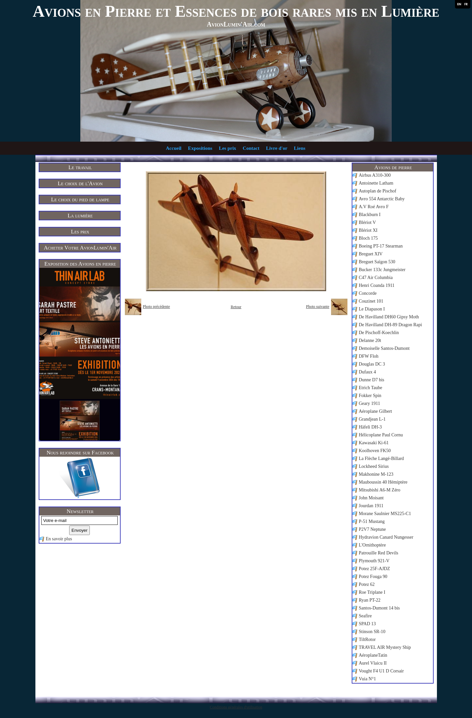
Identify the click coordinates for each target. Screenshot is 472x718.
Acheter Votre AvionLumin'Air (80, 248)
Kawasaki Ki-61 (374, 442)
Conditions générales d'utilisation (236, 707)
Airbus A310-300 (375, 175)
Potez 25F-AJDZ (374, 568)
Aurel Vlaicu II (373, 663)
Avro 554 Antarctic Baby (382, 198)
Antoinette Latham (376, 183)
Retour (236, 307)
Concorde (368, 293)
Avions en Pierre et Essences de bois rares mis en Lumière (236, 11)
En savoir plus (59, 538)
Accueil (173, 148)
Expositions (200, 148)
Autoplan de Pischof (377, 191)
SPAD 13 (367, 623)
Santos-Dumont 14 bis (379, 608)
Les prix (227, 148)
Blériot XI (368, 230)
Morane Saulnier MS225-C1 (385, 513)
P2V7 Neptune (372, 529)
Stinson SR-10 (372, 631)
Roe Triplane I (372, 592)
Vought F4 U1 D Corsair (381, 670)
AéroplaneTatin (373, 655)
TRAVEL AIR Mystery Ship (385, 647)
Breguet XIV (371, 253)
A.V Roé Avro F (374, 206)
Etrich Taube (370, 387)
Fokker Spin (370, 395)
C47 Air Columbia (376, 277)
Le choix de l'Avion (80, 183)
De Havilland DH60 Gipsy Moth (389, 316)
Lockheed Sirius (374, 466)
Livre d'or (276, 148)
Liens (299, 148)
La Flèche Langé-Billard (381, 458)
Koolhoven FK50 (375, 450)
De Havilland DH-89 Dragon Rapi (390, 324)
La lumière (80, 215)
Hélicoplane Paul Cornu (381, 434)
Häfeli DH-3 (370, 427)
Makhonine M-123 (376, 474)
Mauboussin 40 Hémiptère (383, 482)
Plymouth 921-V (374, 560)
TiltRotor (367, 639)
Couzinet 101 (371, 301)
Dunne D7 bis (371, 379)
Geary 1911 (369, 403)
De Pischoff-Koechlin (379, 332)
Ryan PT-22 (370, 600)
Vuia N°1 (367, 678)
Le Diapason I (372, 309)
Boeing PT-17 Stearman (381, 246)
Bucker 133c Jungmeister (382, 269)
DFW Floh (369, 356)
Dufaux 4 (367, 371)
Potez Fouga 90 (373, 576)
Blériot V (367, 222)
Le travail (80, 167)
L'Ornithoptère (372, 545)
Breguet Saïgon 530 (377, 261)
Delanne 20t (370, 340)
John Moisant (371, 497)
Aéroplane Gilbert (375, 411)
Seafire (365, 615)
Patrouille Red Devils (379, 552)
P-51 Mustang (372, 521)
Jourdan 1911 (371, 505)
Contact (251, 148)
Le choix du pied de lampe (80, 199)
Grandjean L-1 (372, 419)
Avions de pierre (393, 167)
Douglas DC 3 (372, 364)
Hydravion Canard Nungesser (386, 537)
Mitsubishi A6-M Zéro (380, 490)
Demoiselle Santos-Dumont (384, 348)
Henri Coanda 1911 (377, 285)
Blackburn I (370, 214)
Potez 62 (367, 584)
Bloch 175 (368, 238)
